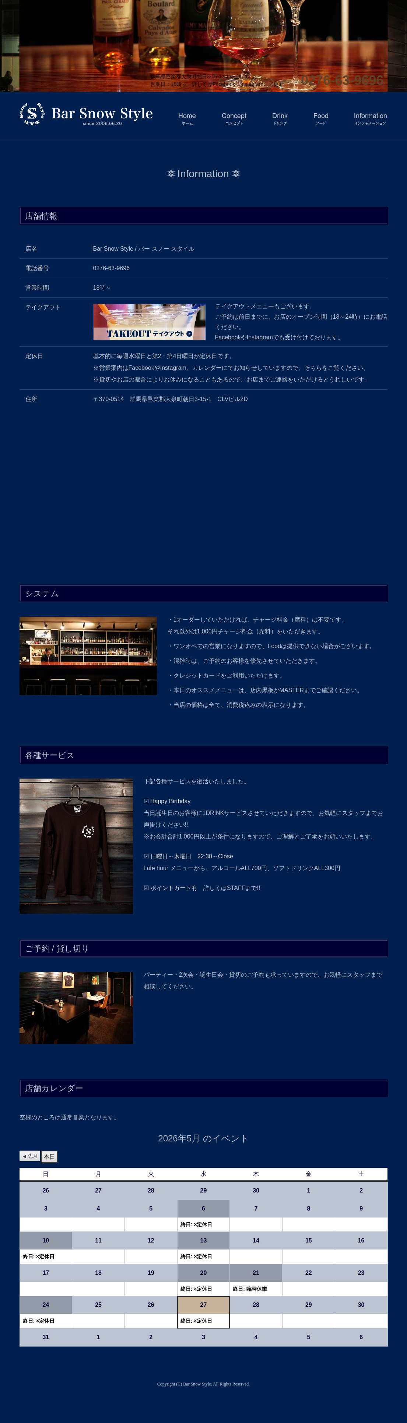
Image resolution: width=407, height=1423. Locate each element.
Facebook (228, 337)
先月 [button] (33, 1156)
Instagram (260, 337)
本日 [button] (49, 1157)
